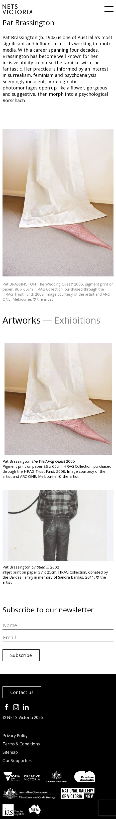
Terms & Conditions (21, 744)
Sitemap (10, 752)
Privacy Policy (15, 735)
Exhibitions (77, 320)
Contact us (22, 692)
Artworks (22, 320)
